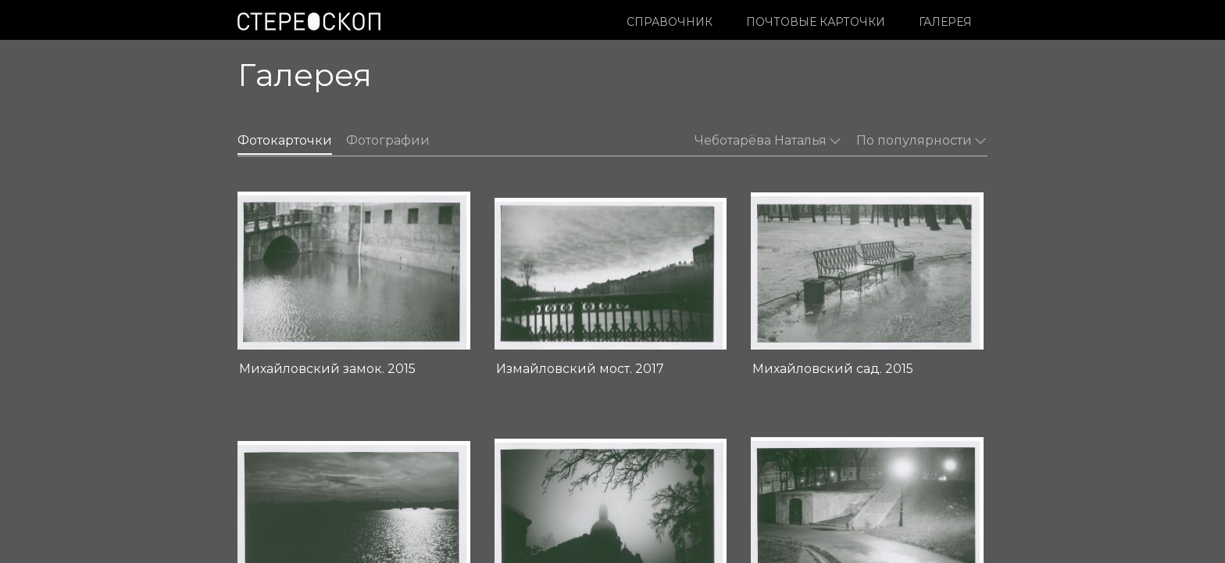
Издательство (523, 486)
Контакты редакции (537, 503)
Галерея (945, 22)
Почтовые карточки (815, 22)
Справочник (669, 22)
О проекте (513, 470)
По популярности (921, 140)
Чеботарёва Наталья (768, 140)
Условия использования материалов (336, 503)
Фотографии (388, 140)
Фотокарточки (285, 140)
